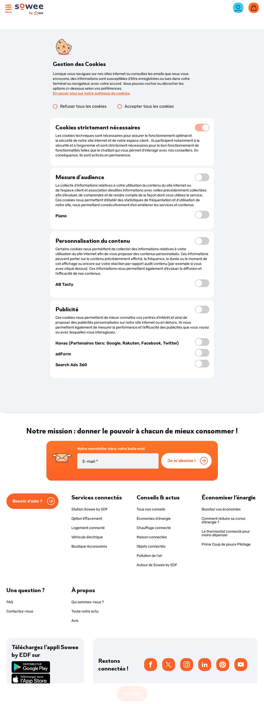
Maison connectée (152, 537)
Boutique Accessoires (89, 546)
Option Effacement (86, 518)
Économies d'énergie (154, 518)
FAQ (9, 602)
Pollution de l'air (149, 556)
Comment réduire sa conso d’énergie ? (223, 520)
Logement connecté (88, 528)
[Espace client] (238, 10)
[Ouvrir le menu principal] (9, 8)
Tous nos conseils (151, 509)
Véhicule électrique (87, 537)
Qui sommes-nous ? (87, 602)
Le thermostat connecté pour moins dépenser (226, 533)
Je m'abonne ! (181, 460)
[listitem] (150, 664)
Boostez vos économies (221, 509)
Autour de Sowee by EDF (157, 565)
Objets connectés (151, 546)
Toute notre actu (84, 611)
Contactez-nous (19, 611)
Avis (74, 620)
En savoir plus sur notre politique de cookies (91, 93)
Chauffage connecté (154, 528)
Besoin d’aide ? (27, 501)
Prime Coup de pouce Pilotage (226, 544)
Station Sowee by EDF (89, 509)
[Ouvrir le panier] (254, 8)
